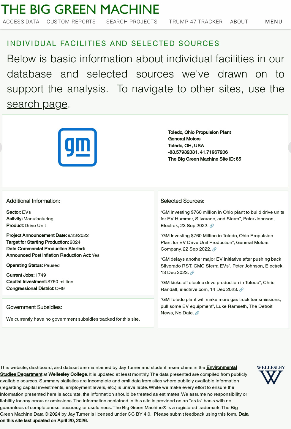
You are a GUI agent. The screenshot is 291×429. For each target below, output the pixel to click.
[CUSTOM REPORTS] (72, 22)
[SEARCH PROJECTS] (132, 22)
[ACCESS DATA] (22, 22)
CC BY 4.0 (139, 414)
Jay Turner (78, 414)
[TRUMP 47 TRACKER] (196, 22)
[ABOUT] (240, 22)
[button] (274, 22)
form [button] (231, 414)
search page (37, 103)
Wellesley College (67, 374)
